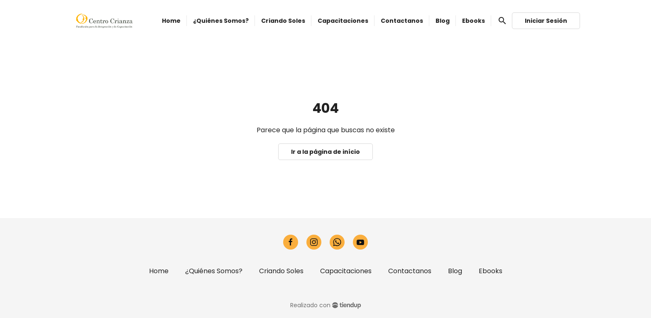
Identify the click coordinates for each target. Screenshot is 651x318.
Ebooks (490, 271)
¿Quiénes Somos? (213, 271)
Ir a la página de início (325, 152)
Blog (455, 271)
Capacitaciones (346, 271)
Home (159, 271)
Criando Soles (281, 271)
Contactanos (409, 271)
